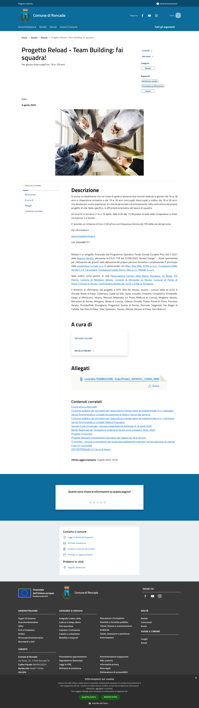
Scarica (153, 385)
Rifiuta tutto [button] (110, 697)
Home (24, 37)
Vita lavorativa (66, 626)
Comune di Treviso (87, 284)
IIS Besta (167, 276)
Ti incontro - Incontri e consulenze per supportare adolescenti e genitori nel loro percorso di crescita (123, 441)
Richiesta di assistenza (70, 668)
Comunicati (146, 622)
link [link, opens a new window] (126, 691)
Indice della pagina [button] (33, 185)
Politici (21, 633)
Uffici (20, 626)
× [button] (196, 678)
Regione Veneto (25, 3)
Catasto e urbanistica (69, 633)
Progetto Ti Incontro (81, 434)
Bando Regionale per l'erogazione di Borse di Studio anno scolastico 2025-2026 (113, 430)
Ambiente (104, 629)
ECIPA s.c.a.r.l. (150, 266)
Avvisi (144, 626)
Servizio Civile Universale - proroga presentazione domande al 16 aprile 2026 (111, 426)
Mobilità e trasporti (68, 637)
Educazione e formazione (112, 618)
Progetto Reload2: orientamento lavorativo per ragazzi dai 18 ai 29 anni (108, 438)
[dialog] (99, 691)
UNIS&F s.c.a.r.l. (146, 270)
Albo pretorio (106, 660)
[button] (99, 703)
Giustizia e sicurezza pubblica (114, 622)
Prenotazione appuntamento (73, 656)
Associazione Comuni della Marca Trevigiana (135, 276)
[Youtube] (146, 15)
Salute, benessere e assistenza (115, 633)
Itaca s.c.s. (132, 270)
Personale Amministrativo (30, 637)
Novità (34, 37)
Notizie (44, 37)
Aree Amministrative (28, 622)
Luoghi (144, 639)
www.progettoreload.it (83, 236)
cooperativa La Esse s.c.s (90, 266)
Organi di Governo (27, 618)
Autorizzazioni (107, 637)
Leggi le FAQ (65, 664)
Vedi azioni (148, 56)
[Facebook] (139, 15)
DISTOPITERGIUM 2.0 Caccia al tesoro (91, 449)
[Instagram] (153, 15)
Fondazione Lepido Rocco (112, 270)
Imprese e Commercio (69, 630)
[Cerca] (177, 15)
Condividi (147, 50)
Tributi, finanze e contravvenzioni (116, 626)
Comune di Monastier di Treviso (133, 280)
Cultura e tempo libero (70, 622)
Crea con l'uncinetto (81, 445)
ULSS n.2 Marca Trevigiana (139, 284)
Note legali (105, 668)
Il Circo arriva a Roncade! (84, 407)
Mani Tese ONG (133, 266)
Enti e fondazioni (26, 630)
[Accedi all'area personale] (167, 3)
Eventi (144, 642)
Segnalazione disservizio (71, 660)
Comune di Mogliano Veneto (96, 280)
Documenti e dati (26, 641)
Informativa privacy (109, 664)
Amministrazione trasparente (114, 656)
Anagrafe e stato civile (70, 618)
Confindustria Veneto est (111, 284)
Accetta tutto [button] (89, 697)
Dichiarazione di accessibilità (114, 672)
